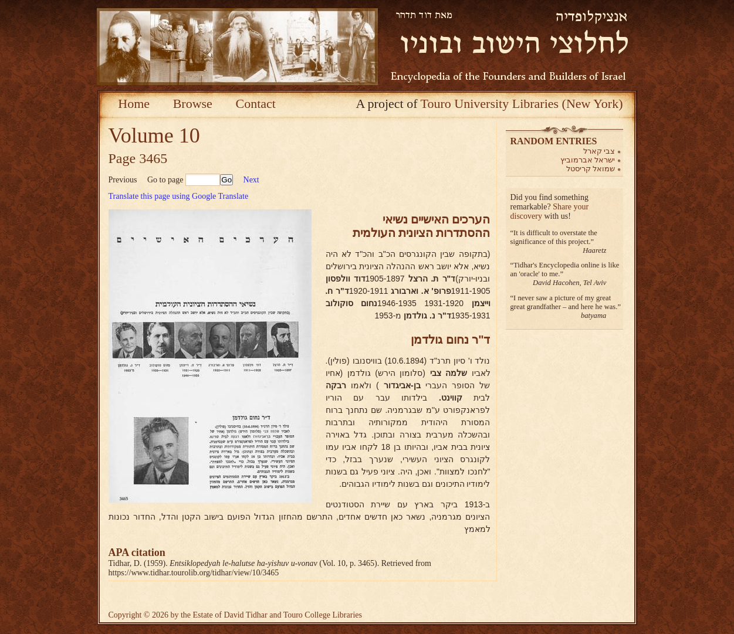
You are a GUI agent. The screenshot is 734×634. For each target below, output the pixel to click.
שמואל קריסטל (590, 168)
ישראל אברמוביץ (587, 159)
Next (251, 179)
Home (134, 103)
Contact (255, 103)
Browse (192, 103)
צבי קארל (599, 151)
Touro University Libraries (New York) (522, 103)
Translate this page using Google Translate (179, 196)
